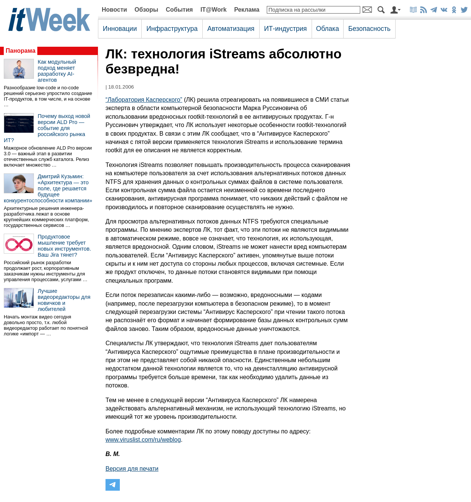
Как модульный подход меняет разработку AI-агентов (57, 71)
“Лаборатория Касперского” (144, 99)
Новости (114, 9)
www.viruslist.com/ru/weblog (143, 439)
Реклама (246, 9)
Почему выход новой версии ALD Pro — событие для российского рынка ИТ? (47, 128)
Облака (327, 28)
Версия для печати (132, 468)
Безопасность (369, 28)
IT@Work (213, 9)
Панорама (20, 50)
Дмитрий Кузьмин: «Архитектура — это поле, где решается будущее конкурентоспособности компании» (48, 188)
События (179, 9)
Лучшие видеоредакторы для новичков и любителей (64, 300)
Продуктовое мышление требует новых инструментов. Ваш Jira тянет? (64, 246)
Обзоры (146, 9)
